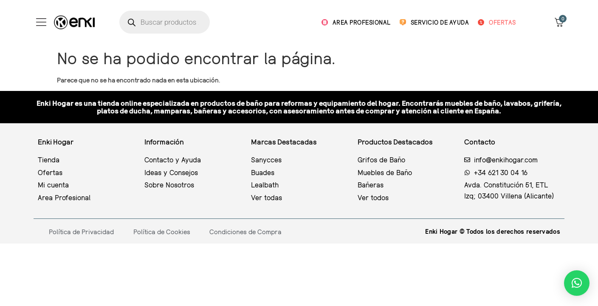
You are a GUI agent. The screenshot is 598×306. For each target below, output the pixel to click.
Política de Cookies (161, 231)
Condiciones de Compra (245, 231)
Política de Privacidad (81, 231)
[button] (577, 283)
